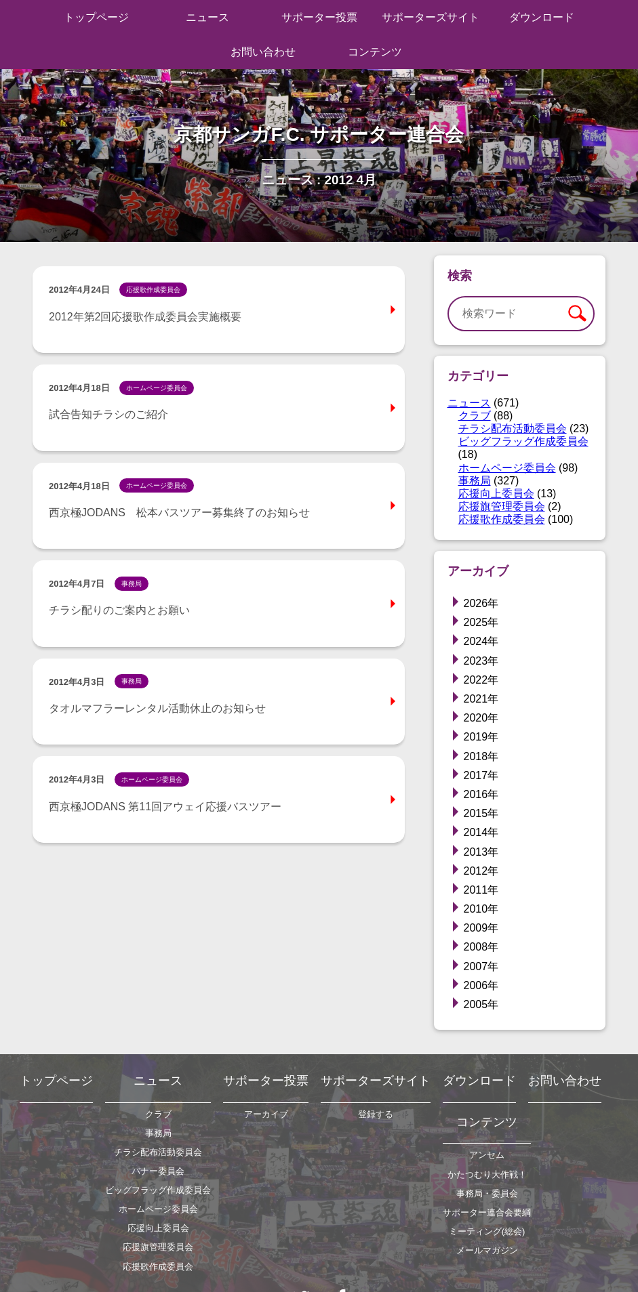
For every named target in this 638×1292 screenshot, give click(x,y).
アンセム (486, 1155)
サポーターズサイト (430, 17)
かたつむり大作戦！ (487, 1174)
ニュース (207, 17)
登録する (375, 1114)
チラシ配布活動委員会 (512, 428)
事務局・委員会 (487, 1193)
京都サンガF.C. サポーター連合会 (319, 134)
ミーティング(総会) (487, 1231)
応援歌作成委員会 (501, 519)
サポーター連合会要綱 (487, 1212)
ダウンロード (541, 17)
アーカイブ (266, 1114)
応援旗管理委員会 (501, 506)
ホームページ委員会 (507, 468)
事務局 (474, 480)
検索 (577, 314)
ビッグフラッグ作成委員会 (523, 441)
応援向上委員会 (496, 493)
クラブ (474, 415)
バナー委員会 (158, 1171)
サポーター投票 (319, 17)
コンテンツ (375, 52)
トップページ (96, 17)
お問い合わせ (263, 52)
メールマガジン (487, 1250)
